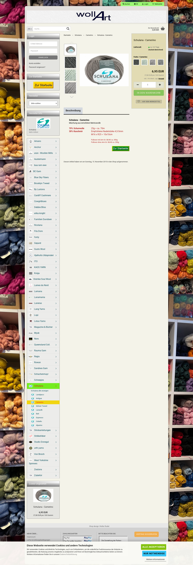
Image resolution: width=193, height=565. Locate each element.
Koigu (34, 274)
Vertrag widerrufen (146, 535)
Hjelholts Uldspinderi (41, 256)
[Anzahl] (149, 86)
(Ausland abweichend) (155, 51)
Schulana (36, 387)
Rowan (35, 363)
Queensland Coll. (39, 345)
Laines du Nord (39, 286)
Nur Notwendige (154, 553)
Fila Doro (36, 232)
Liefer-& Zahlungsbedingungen (38, 541)
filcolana (35, 226)
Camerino (37, 403)
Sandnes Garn (38, 369)
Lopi (33, 316)
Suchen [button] (126, 4)
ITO (33, 262)
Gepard (35, 244)
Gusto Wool (37, 250)
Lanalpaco (37, 395)
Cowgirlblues (37, 202)
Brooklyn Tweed (39, 184)
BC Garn (35, 172)
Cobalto (36, 422)
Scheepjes (36, 381)
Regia (34, 357)
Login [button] (145, 4)
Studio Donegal (39, 443)
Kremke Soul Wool (40, 280)
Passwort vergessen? (37, 68)
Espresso (37, 418)
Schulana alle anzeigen (39, 392)
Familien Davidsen (40, 220)
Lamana (35, 292)
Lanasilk (36, 411)
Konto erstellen (34, 64)
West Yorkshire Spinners (38, 463)
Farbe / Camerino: (141, 58)
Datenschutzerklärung (68, 554)
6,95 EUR (43, 513)
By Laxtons (37, 190)
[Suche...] (30, 28)
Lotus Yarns (37, 322)
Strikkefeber (37, 437)
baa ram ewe (37, 166)
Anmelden (43, 58)
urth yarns (36, 449)
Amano (35, 142)
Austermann (37, 160)
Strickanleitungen (40, 431)
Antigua (36, 399)
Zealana (35, 470)
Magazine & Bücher (41, 328)
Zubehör (35, 476)
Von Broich (36, 455)
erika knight (37, 214)
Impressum (31, 538)
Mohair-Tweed (39, 407)
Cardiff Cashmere (40, 196)
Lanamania (37, 298)
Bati (35, 415)
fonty (34, 238)
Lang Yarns (37, 310)
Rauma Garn (37, 351)
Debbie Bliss (37, 208)
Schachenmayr (38, 375)
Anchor (35, 148)
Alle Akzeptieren (153, 547)
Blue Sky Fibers (39, 178)
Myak (34, 334)
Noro (34, 339)
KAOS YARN (37, 268)
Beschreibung (73, 111)
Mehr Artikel (33, 133)
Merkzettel (157, 4)
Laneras (35, 304)
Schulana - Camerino (43, 508)
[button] (136, 4)
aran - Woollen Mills (41, 154)
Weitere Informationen (155, 559)
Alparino (36, 426)
